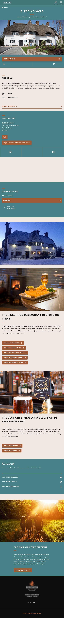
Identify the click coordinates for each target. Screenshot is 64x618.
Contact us (8, 64)
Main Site (61, 3)
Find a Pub (56, 3)
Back (6, 7)
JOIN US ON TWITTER (32, 481)
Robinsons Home (32, 613)
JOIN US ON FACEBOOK (32, 477)
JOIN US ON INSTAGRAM (32, 486)
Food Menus (58, 64)
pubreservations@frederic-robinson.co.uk (16, 143)
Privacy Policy (32, 602)
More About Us (9, 106)
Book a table (32, 59)
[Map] (32, 169)
